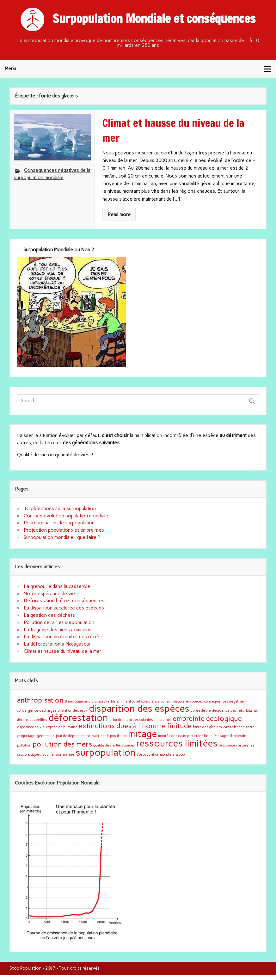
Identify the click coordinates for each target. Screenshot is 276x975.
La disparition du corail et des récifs (62, 637)
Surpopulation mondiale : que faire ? (62, 537)
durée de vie (201, 711)
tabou (180, 755)
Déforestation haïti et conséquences (64, 600)
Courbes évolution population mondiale (66, 516)
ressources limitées (177, 743)
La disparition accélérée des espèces (64, 608)
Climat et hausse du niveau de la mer (62, 651)
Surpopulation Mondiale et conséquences (153, 18)
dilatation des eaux (73, 711)
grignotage (26, 736)
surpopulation (106, 752)
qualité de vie (104, 745)
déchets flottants (244, 711)
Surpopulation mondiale (156, 755)
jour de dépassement (73, 736)
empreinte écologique (207, 718)
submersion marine (58, 755)
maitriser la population (109, 736)
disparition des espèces (139, 708)
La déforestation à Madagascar (57, 644)
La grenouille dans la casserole (57, 586)
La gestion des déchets (49, 615)
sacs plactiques (29, 755)
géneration (46, 736)
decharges (48, 711)
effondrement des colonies (131, 720)
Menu (10, 69)
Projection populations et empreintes (64, 530)
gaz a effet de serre (239, 727)
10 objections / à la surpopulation (60, 508)
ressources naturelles (237, 745)
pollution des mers (62, 744)
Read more (119, 214)
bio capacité (100, 701)
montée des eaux (172, 736)
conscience (150, 701)
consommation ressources (182, 701)
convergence (27, 711)
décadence (221, 711)
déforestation (78, 717)
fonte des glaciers (207, 727)
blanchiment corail (125, 701)
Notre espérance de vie (49, 594)
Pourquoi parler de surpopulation (59, 523)
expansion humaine (61, 727)
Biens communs (77, 701)
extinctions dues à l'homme (122, 726)
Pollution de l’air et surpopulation (59, 622)
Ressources (125, 745)
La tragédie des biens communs (57, 630)
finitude (179, 726)
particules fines (199, 736)
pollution (24, 745)
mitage (142, 733)
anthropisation (40, 700)
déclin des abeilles (32, 720)
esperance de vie (31, 727)
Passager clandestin (230, 736)
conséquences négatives (224, 701)
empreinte (162, 720)
